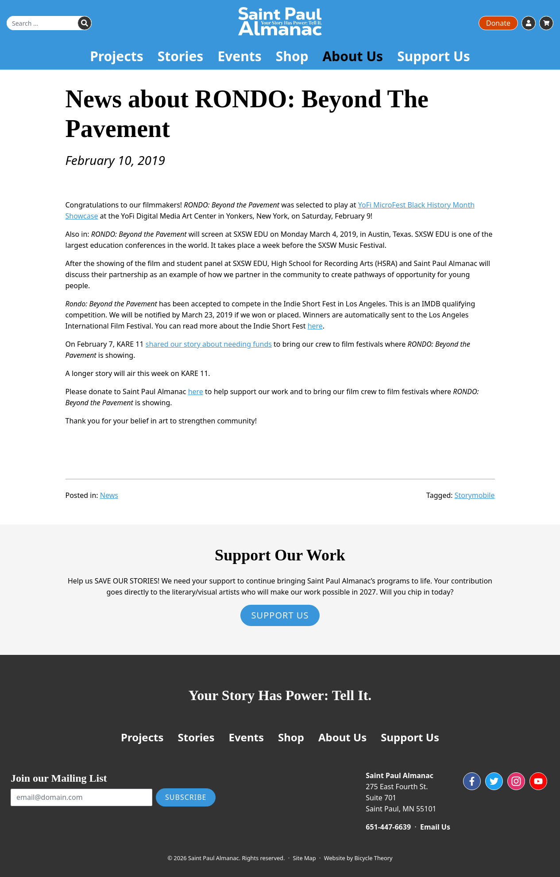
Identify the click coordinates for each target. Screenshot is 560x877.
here (315, 326)
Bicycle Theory (374, 858)
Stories (181, 56)
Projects (116, 56)
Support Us (433, 56)
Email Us (435, 827)
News (109, 495)
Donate (498, 23)
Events (239, 56)
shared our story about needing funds (209, 344)
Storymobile (475, 495)
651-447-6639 (388, 827)
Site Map (304, 858)
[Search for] (49, 23)
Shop (292, 56)
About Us (353, 56)
